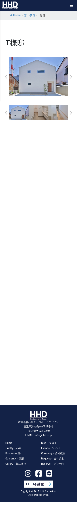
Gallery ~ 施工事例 (15, 463)
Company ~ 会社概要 (53, 453)
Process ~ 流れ (14, 453)
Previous (6, 76)
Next (71, 76)
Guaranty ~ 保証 (14, 458)
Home (15, 15)
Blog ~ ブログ (49, 442)
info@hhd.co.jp (43, 435)
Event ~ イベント (51, 448)
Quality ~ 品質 (13, 448)
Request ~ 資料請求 (52, 458)
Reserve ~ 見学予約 (52, 463)
